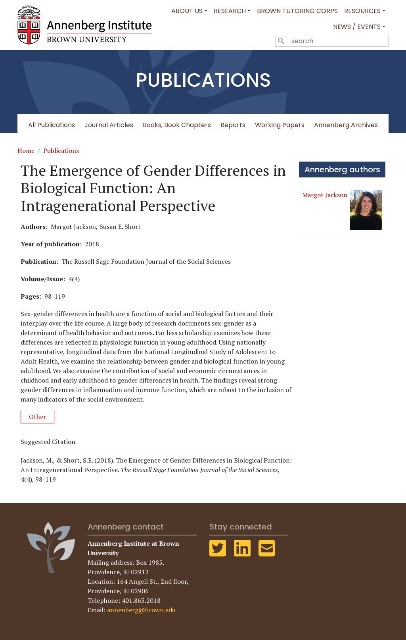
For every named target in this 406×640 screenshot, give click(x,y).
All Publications (51, 125)
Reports (232, 125)
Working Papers (279, 125)
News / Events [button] (357, 26)
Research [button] (230, 10)
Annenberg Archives (346, 125)
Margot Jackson (324, 194)
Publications (61, 150)
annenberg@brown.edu (141, 610)
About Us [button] (187, 10)
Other (37, 416)
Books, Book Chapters (177, 125)
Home (25, 150)
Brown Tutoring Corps (297, 10)
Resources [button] (362, 10)
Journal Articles (108, 125)
